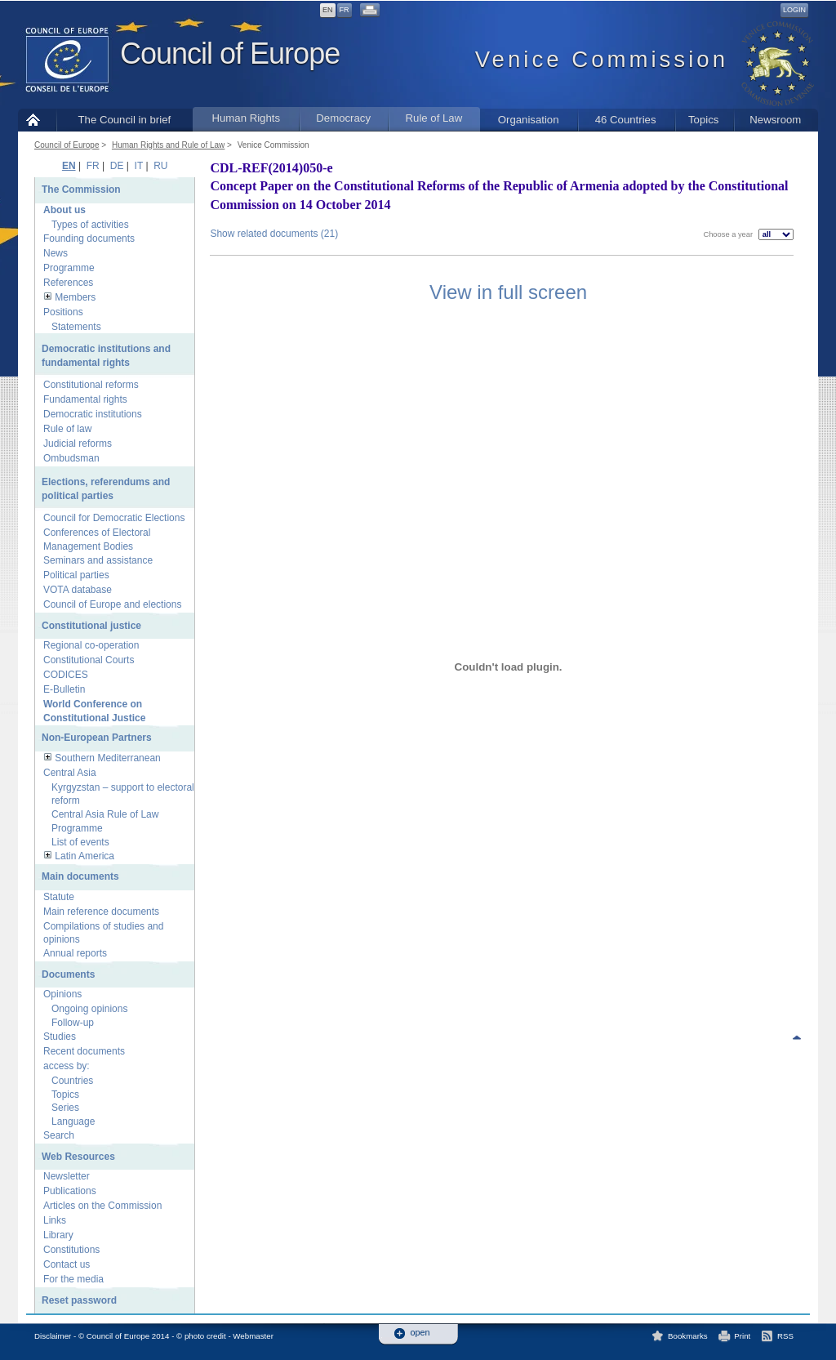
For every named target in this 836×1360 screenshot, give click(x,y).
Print (742, 1335)
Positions (63, 312)
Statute (58, 897)
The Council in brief (124, 120)
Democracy (343, 118)
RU (160, 166)
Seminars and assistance (98, 560)
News (55, 253)
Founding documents (89, 238)
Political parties (76, 575)
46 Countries (625, 120)
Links (54, 1220)
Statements (76, 326)
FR (344, 10)
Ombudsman (71, 458)
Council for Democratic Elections (114, 518)
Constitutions (71, 1249)
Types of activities (90, 224)
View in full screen (508, 292)
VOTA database (77, 589)
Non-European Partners (97, 737)
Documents (68, 974)
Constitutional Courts (88, 660)
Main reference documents (101, 911)
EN (327, 10)
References (68, 282)
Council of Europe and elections (112, 604)
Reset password (79, 1300)
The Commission (81, 189)
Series (65, 1107)
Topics (703, 120)
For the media (73, 1279)
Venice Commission (273, 144)
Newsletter (66, 1176)
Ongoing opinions (89, 1008)
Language (73, 1121)
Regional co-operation (91, 645)
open (420, 1332)
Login (794, 10)
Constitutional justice (91, 625)
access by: (66, 1066)
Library (58, 1235)
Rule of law (67, 429)
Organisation (528, 120)
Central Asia (69, 772)
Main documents (80, 876)
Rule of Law (434, 118)
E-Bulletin (64, 689)
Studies (59, 1036)
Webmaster (253, 1335)
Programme (69, 268)
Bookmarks (688, 1335)
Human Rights (245, 118)
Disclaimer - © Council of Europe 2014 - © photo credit (130, 1335)
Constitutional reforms (91, 384)
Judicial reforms (77, 443)
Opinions (62, 994)
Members (75, 297)
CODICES (65, 674)
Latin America (84, 856)
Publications (69, 1191)
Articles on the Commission (102, 1205)
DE (117, 166)
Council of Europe (230, 53)
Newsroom (775, 120)
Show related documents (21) (274, 233)
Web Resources (78, 1156)
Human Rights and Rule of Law (168, 144)
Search (58, 1135)
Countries (72, 1080)
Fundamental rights (85, 399)
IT (139, 166)
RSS (785, 1335)
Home (37, 120)
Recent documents (84, 1051)
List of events (80, 842)
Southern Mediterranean (107, 758)
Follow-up (72, 1022)
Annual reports (75, 953)
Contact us (66, 1264)
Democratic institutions (92, 414)
